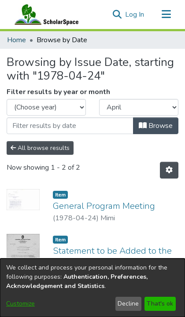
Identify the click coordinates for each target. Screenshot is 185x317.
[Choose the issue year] (46, 107)
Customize (20, 303)
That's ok (160, 303)
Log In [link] (135, 14)
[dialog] (92, 288)
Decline (128, 303)
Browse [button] (156, 126)
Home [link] (16, 40)
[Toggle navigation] (166, 14)
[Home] (44, 15)
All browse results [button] (40, 148)
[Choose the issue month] (138, 107)
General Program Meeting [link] (104, 206)
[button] (116, 14)
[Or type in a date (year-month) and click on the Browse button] (70, 125)
